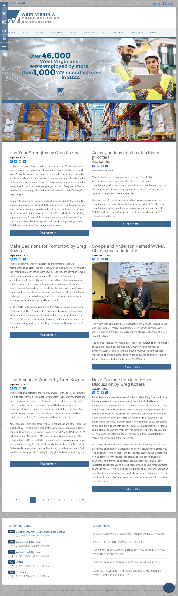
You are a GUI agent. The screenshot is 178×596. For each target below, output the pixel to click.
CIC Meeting (22, 572)
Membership (57, 32)
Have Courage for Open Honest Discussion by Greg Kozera (123, 382)
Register (168, 3)
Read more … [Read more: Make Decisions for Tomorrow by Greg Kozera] (49, 334)
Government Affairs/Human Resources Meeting (40, 532)
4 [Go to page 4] (38, 499)
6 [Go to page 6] (48, 499)
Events (153, 32)
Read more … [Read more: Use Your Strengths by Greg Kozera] (49, 233)
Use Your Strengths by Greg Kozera (45, 152)
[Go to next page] (77, 500)
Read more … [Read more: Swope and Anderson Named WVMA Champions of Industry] (131, 366)
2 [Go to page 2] (27, 499)
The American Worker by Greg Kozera (47, 379)
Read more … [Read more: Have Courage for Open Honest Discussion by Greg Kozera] (131, 488)
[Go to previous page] (17, 500)
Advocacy (89, 32)
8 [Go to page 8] (59, 499)
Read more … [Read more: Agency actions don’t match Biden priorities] (131, 224)
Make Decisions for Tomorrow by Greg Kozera (48, 248)
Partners (39, 32)
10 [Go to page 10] (70, 499)
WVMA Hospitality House (28, 542)
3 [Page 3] (32, 499)
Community (137, 32)
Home (11, 32)
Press (73, 32)
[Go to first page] (11, 500)
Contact (12, 40)
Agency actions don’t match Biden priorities (125, 155)
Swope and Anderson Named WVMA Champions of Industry (128, 248)
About (25, 32)
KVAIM (19, 562)
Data (103, 32)
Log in (156, 3)
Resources (118, 32)
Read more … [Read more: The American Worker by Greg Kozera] (49, 464)
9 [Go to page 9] (64, 499)
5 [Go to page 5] (43, 499)
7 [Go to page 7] (54, 499)
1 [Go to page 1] (22, 499)
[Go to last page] (82, 500)
